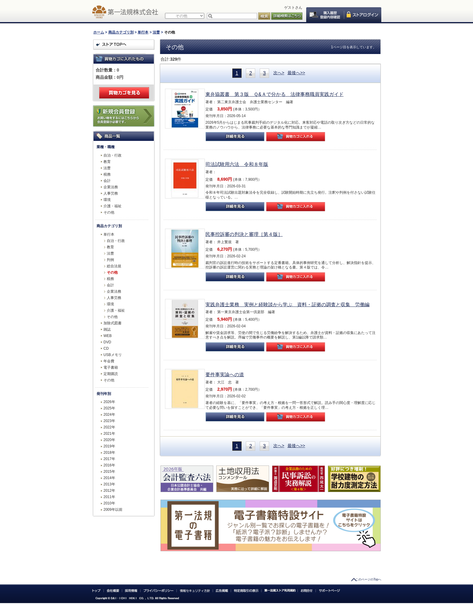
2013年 (109, 484)
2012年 (109, 490)
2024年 (109, 414)
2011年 (109, 497)
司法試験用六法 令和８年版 (236, 164)
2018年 (109, 452)
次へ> (278, 72)
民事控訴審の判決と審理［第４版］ (244, 234)
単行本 (143, 32)
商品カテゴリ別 (121, 32)
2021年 (109, 433)
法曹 (156, 32)
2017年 (109, 459)
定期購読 (110, 374)
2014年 (109, 478)
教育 (107, 162)
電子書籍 (110, 367)
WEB (107, 336)
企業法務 (110, 187)
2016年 (109, 465)
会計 (107, 181)
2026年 (109, 402)
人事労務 (110, 193)
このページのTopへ (368, 579)
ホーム (98, 32)
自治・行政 (112, 155)
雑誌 (107, 329)
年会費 (108, 361)
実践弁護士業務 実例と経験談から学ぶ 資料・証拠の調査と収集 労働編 (287, 304)
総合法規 (114, 266)
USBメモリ (112, 355)
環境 (107, 200)
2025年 (109, 408)
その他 (108, 212)
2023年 (109, 421)
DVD (107, 342)
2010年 (109, 503)
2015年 (109, 471)
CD (106, 348)
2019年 (109, 446)
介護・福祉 (112, 206)
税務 (107, 174)
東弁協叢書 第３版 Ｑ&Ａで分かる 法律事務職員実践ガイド (274, 94)
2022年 (109, 427)
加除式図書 (112, 323)
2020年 (109, 440)
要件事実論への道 (224, 374)
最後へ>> (296, 72)
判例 (110, 260)
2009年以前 (112, 509)
